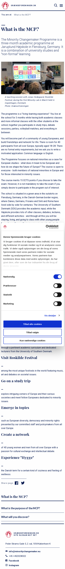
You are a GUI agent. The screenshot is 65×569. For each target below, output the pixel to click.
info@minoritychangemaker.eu (23, 551)
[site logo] (26, 5)
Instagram (12, 565)
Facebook (12, 560)
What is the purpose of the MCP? (20, 508)
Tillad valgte (32, 332)
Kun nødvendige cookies (32, 340)
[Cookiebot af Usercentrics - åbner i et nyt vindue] (49, 227)
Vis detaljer (50, 315)
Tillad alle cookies (32, 324)
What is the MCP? (22, 14)
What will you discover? (15, 516)
